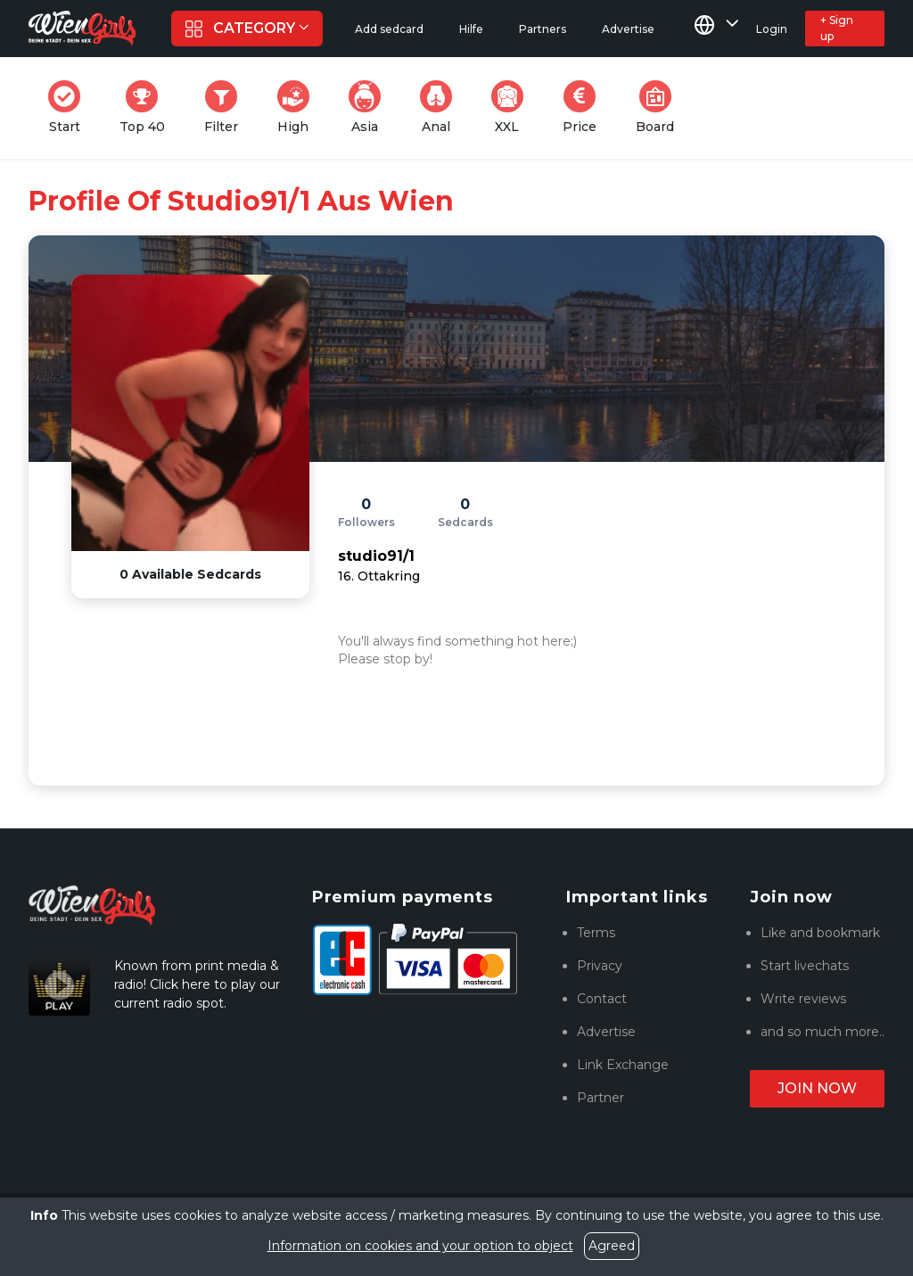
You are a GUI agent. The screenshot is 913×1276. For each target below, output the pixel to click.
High (298, 107)
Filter (226, 107)
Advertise (606, 1032)
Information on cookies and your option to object (420, 1246)
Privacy (599, 966)
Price (585, 107)
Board (660, 107)
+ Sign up (836, 28)
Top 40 (147, 107)
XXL (511, 107)
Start (69, 107)
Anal (441, 107)
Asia (370, 107)
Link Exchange (623, 1065)
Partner (600, 1098)
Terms (596, 933)
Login (771, 29)
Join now (817, 1088)
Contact (602, 999)
